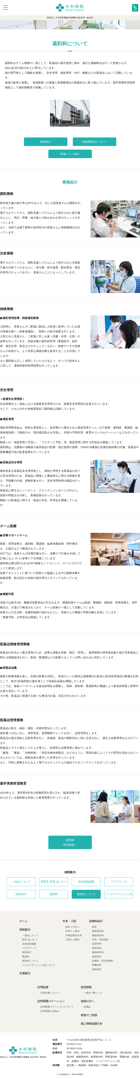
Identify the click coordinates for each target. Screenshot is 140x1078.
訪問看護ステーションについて (56, 1006)
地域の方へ (87, 1001)
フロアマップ (119, 881)
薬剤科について (86, 894)
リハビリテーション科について (38, 965)
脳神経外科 (98, 952)
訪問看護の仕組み (49, 1011)
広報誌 (87, 1006)
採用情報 (86, 987)
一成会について (21, 881)
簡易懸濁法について (94, 141)
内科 (94, 927)
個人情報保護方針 (92, 1023)
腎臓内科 (96, 965)
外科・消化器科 (100, 939)
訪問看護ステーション (51, 1001)
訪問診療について (49, 993)
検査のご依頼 (89, 1015)
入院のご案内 (72, 939)
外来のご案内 (72, 931)
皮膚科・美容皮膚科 (102, 960)
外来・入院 (69, 921)
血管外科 (96, 943)
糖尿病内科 (98, 935)
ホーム (23, 921)
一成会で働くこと (92, 993)
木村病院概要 (86, 881)
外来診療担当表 (73, 935)
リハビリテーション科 (118, 894)
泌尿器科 (96, 956)
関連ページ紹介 (70, 153)
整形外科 (96, 948)
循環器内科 (98, 931)
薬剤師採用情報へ (70, 842)
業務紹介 (45, 141)
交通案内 (24, 973)
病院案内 (24, 929)
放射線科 (96, 969)
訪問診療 (42, 987)
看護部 (54, 894)
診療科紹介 (96, 921)
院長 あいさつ (29, 939)
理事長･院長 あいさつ (54, 881)
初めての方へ (72, 927)
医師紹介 (21, 894)
